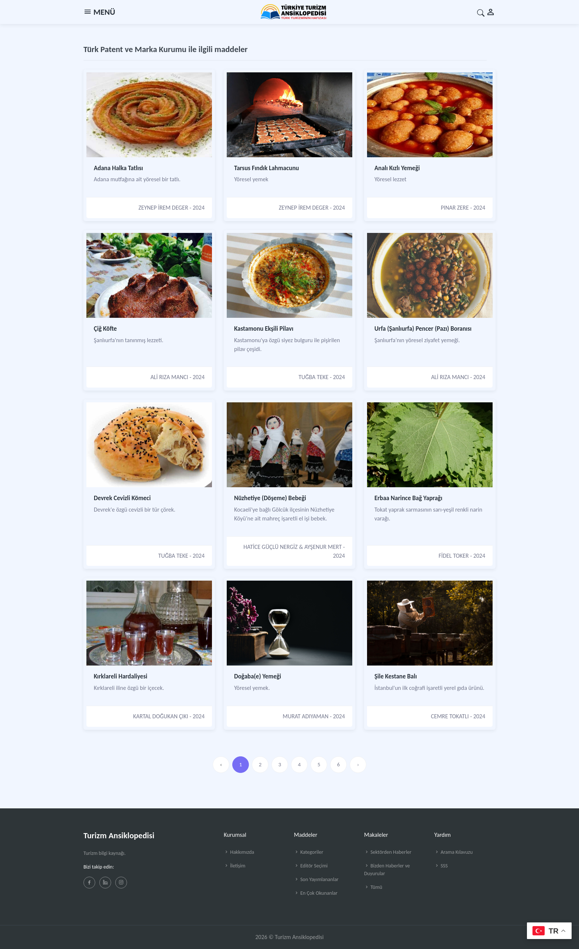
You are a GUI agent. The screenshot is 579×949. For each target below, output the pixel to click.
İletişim (234, 866)
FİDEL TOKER (454, 555)
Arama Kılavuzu (453, 852)
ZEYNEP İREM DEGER (163, 207)
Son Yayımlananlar (316, 879)
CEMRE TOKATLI (450, 716)
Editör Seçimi (311, 866)
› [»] (358, 764)
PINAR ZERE (455, 207)
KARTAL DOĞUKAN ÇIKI (160, 716)
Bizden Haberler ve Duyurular (387, 870)
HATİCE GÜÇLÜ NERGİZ (270, 546)
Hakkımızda (239, 852)
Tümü (373, 887)
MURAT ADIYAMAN (306, 716)
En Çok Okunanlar (316, 893)
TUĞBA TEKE (313, 377)
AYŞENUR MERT (323, 546)
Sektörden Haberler (387, 852)
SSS (441, 866)
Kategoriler (308, 852)
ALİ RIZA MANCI (169, 377)
